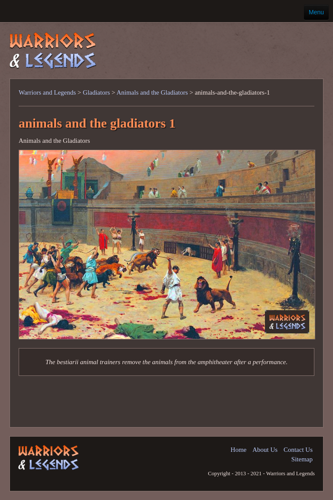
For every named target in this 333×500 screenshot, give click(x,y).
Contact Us (298, 449)
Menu (316, 12)
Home (239, 449)
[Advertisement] (206, 45)
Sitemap (302, 459)
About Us (265, 449)
